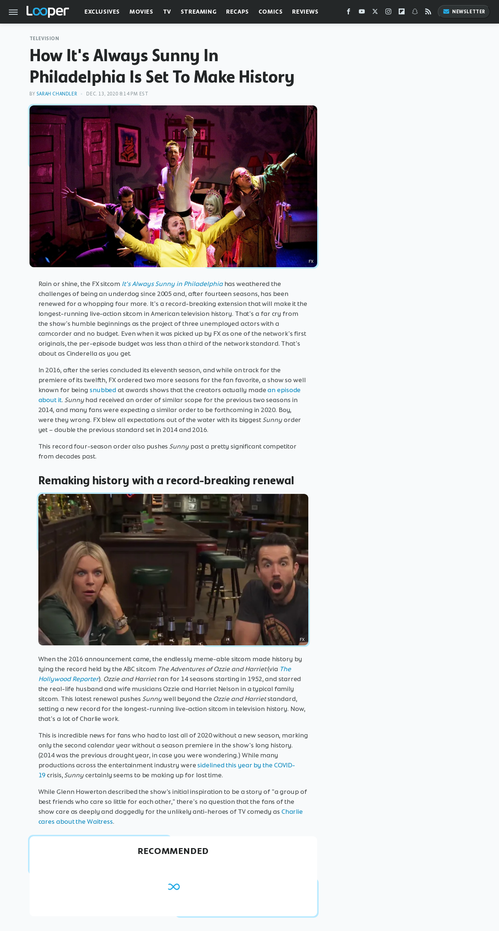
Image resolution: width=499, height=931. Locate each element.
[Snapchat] (415, 13)
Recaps (237, 11)
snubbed (103, 390)
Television (44, 38)
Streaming (198, 11)
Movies (141, 11)
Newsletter (464, 11)
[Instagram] (388, 13)
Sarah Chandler (57, 94)
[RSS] (428, 13)
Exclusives (102, 11)
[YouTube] (361, 13)
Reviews (305, 11)
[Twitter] (375, 13)
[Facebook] (348, 13)
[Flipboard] (401, 13)
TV (167, 11)
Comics (271, 11)
